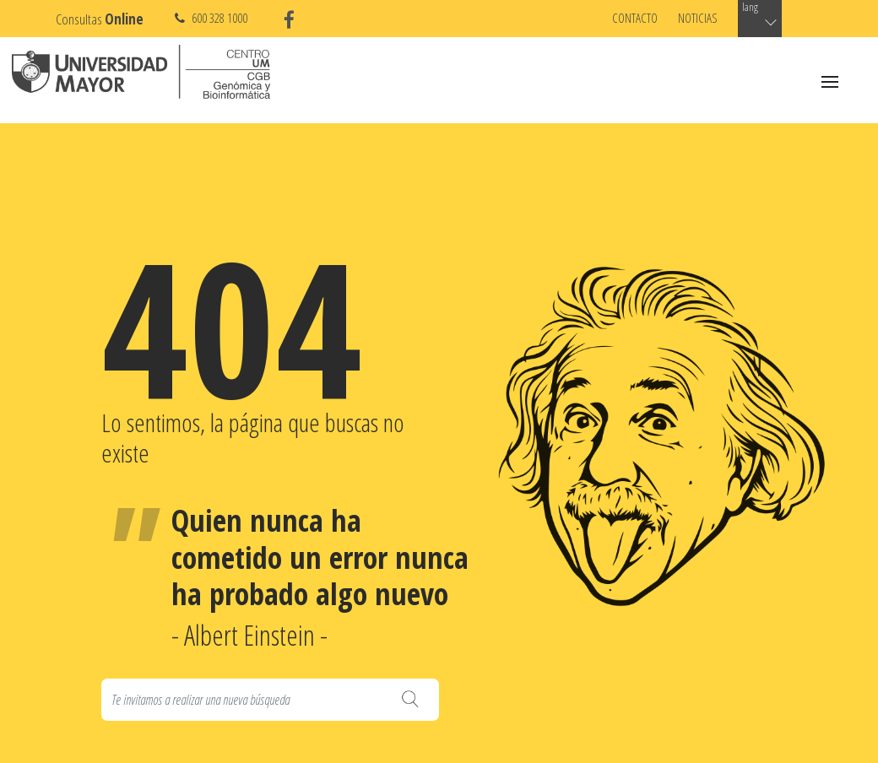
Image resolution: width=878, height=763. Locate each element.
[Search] (270, 700)
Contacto (635, 17)
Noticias (698, 17)
